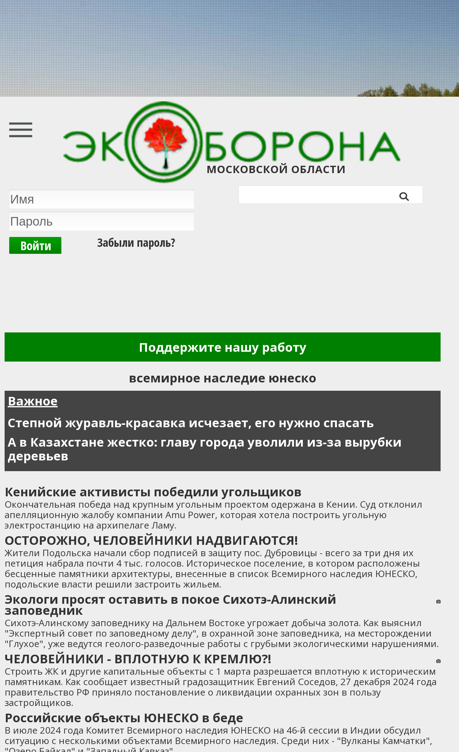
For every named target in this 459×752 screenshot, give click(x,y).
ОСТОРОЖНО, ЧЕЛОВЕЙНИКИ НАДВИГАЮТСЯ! (151, 540)
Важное (33, 400)
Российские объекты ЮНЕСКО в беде (124, 717)
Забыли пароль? (136, 242)
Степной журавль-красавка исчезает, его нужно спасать (191, 422)
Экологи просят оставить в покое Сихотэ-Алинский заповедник (170, 604)
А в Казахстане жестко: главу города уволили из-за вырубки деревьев (205, 448)
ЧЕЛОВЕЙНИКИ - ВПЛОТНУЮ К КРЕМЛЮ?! (138, 658)
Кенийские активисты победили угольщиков (153, 491)
